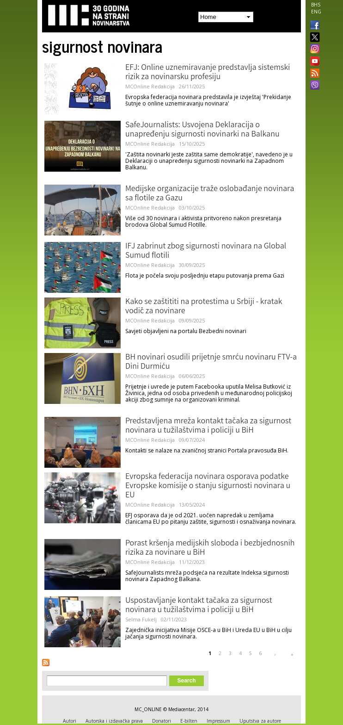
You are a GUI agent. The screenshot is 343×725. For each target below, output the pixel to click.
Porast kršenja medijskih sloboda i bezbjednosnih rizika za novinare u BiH (210, 548)
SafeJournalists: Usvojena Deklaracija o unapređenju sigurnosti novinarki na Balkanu (202, 130)
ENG (316, 11)
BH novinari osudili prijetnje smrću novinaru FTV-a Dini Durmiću (211, 362)
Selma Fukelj (141, 619)
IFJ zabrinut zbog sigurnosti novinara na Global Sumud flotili (205, 251)
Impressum (218, 721)
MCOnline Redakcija (150, 86)
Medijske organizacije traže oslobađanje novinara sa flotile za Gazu (209, 193)
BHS (315, 4)
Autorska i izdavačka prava (114, 721)
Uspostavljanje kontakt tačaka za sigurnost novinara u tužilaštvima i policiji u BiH (198, 605)
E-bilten (188, 721)
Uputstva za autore (260, 721)
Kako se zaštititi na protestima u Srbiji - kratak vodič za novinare (203, 306)
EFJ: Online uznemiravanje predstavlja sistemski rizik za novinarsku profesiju (207, 72)
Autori (69, 721)
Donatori (161, 721)
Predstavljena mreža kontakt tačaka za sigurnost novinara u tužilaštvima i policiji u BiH (208, 426)
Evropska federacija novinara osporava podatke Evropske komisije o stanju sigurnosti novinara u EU (207, 486)
